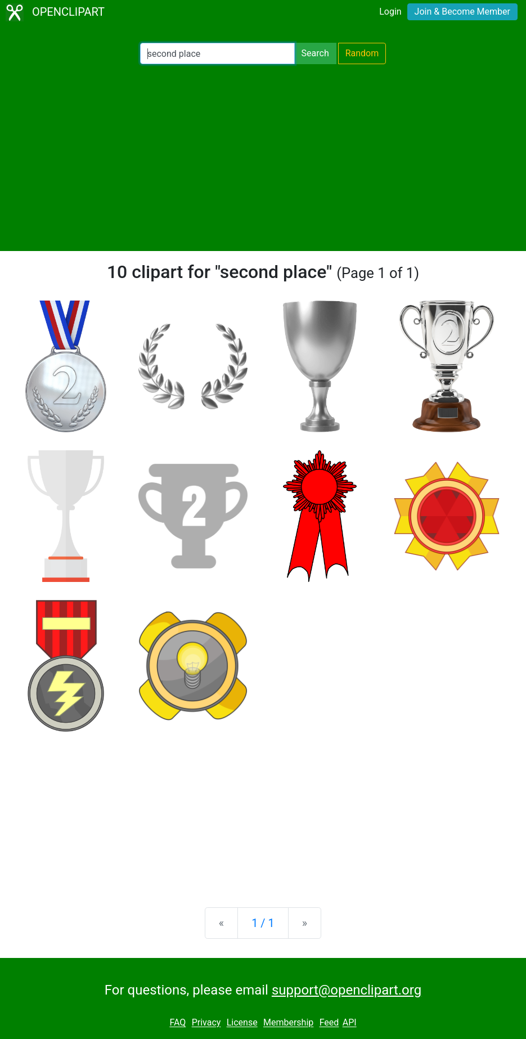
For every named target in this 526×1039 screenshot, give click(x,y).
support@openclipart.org (346, 990)
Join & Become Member (462, 11)
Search (315, 53)
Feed (329, 1023)
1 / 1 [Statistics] (263, 923)
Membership (288, 1023)
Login (390, 11)
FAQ (177, 1023)
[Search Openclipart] (217, 53)
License (242, 1023)
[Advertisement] (263, 157)
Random (362, 53)
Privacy (206, 1023)
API (350, 1023)
